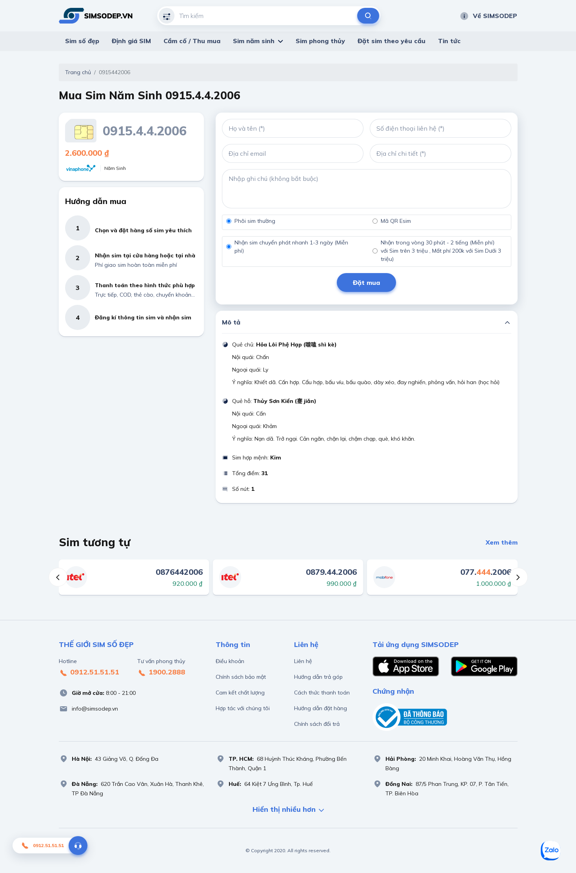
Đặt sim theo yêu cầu (391, 41)
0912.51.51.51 (89, 672)
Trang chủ (78, 72)
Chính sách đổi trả (317, 723)
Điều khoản (230, 661)
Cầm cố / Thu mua (192, 41)
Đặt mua (366, 282)
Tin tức (449, 41)
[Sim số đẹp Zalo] (550, 850)
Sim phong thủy (320, 41)
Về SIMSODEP (488, 16)
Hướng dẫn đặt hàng (320, 708)
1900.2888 (161, 672)
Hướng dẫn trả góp (318, 676)
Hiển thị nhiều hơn (288, 810)
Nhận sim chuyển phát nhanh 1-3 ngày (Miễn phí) (291, 246)
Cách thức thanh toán (322, 692)
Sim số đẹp (82, 41)
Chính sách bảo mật (241, 676)
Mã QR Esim (396, 220)
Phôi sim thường (254, 220)
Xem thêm (502, 542)
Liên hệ (303, 661)
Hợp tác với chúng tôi (243, 708)
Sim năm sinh (253, 41)
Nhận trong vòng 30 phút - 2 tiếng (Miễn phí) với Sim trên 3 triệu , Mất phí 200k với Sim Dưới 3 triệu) (441, 250)
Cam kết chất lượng (240, 692)
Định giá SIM (131, 41)
